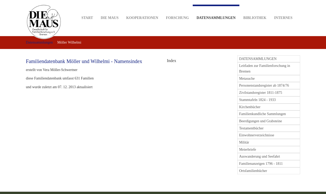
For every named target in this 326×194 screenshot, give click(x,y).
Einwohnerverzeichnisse (256, 135)
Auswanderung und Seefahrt (259, 156)
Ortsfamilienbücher (253, 171)
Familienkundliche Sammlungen (262, 114)
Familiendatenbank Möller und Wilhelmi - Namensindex (84, 61)
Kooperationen (142, 10)
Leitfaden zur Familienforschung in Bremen (264, 68)
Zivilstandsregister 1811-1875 (260, 93)
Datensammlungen (216, 12)
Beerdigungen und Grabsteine (260, 121)
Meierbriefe (247, 149)
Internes (283, 10)
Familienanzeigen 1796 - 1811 (261, 164)
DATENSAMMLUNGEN (258, 59)
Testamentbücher (251, 128)
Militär (244, 142)
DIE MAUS (110, 10)
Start (87, 10)
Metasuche (247, 78)
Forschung (177, 10)
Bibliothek (254, 10)
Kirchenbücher (249, 107)
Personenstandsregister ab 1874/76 (264, 85)
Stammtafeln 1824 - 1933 (257, 100)
